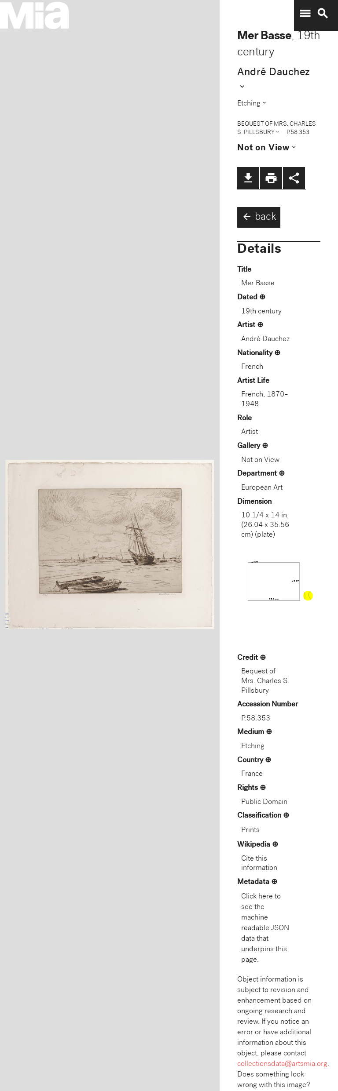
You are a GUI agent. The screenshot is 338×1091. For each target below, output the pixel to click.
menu (305, 13)
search (322, 13)
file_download (248, 178)
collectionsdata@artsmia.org (282, 1064)
